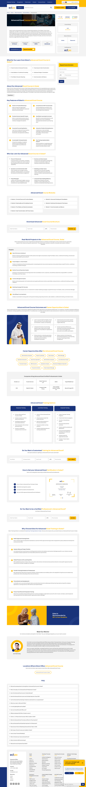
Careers (34, 2)
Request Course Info (29, 49)
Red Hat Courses (70, 782)
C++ (68, 763)
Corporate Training (11, 2)
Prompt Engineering (46, 769)
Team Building (58, 780)
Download (72, 228)
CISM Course (57, 762)
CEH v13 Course (58, 757)
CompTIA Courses (71, 780)
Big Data (44, 762)
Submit (61, 81)
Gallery (30, 768)
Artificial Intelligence (46, 757)
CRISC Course (58, 763)
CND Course (57, 768)
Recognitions (20, 2)
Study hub (31, 761)
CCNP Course (70, 779)
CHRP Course (32, 782)
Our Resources (32, 766)
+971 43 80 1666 (14, 768)
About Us (31, 760)
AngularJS (69, 766)
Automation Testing (71, 771)
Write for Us (31, 764)
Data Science (45, 758)
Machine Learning (46, 763)
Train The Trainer (33, 785)
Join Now (73, 517)
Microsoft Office (26, 12)
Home (8, 12)
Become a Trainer (33, 763)
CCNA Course (70, 777)
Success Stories (41, 2)
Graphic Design (45, 778)
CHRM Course (32, 780)
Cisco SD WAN (70, 785)
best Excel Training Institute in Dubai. (34, 530)
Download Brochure (16, 49)
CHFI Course (57, 765)
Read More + (10, 95)
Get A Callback (72, 459)
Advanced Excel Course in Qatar (43, 672)
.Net (68, 768)
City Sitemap (32, 769)
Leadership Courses (59, 777)
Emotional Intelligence (59, 784)
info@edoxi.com (14, 772)
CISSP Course (58, 758)
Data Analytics (45, 760)
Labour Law (31, 783)
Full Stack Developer (71, 758)
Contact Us (49, 2)
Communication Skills (59, 785)
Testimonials (28, 2)
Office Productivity (18, 12)
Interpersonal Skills (59, 779)
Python (68, 769)
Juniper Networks (71, 784)
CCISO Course (58, 766)
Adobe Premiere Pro (46, 783)
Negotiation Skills (58, 782)
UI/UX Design (45, 785)
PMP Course (32, 778)
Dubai (12, 12)
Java (68, 764)
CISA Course (57, 760)
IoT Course (44, 768)
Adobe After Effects (46, 782)
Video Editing (45, 780)
